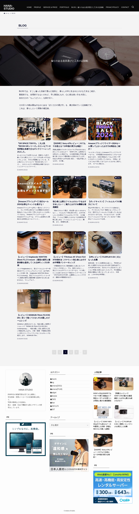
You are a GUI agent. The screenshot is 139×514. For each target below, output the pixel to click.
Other (55, 419)
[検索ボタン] (132, 7)
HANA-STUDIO (9, 7)
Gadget (56, 402)
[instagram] (130, 1)
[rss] (133, 1)
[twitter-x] (127, 1)
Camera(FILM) (59, 397)
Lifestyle (56, 408)
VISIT (55, 430)
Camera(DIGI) (58, 391)
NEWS (55, 413)
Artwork (56, 380)
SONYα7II (57, 424)
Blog (54, 386)
